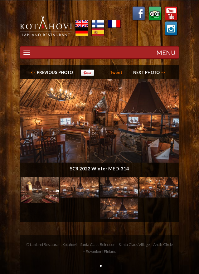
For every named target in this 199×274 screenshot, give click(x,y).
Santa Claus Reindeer (97, 244)
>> (149, 72)
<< (52, 72)
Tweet (116, 72)
